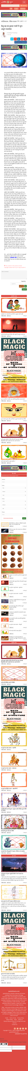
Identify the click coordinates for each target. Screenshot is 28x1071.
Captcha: (23, 281)
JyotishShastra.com (14, 1032)
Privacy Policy (20, 1018)
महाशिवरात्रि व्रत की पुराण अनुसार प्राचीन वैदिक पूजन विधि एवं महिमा (14, 809)
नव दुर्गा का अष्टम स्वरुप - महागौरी (8, 747)
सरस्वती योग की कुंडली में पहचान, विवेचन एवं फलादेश (13, 851)
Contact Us (14, 1024)
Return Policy (9, 1019)
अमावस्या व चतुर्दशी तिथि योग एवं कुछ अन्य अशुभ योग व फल (17, 600)
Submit (24, 289)
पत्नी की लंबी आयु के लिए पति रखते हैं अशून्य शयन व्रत (13, 334)
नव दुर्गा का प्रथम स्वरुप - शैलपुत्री (15, 624)
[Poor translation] (5, 1044)
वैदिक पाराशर (13, 21)
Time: (3, 498)
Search (23, 5)
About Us (20, 1019)
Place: (3, 512)
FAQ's (15, 1019)
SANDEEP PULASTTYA (21, 1034)
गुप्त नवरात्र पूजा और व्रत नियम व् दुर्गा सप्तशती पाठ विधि (13, 419)
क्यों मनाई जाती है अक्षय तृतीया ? (8, 461)
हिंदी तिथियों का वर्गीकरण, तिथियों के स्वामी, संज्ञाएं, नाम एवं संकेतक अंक (17, 523)
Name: (3, 479)
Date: (3, 485)
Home (6, 1018)
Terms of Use (13, 1018)
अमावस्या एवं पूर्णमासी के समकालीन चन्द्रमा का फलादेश (17, 612)
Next (24, 518)
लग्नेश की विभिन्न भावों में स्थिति (8, 682)
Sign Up (23, 8)
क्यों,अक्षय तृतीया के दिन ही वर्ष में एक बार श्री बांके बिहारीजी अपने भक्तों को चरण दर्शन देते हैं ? (12, 440)
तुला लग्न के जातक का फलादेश (8, 974)
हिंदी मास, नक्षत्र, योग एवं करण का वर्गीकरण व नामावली (17, 530)
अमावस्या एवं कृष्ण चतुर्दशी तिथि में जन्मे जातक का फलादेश (12, 874)
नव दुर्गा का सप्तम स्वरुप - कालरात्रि (16, 593)
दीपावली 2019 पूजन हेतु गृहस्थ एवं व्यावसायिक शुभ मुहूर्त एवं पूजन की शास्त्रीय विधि (17, 637)
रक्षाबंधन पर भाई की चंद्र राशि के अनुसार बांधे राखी (12, 314)
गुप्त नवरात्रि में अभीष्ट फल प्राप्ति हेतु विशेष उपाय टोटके (13, 399)
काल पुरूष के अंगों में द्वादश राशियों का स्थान (10, 901)
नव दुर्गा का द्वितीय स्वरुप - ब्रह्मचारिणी (9, 788)
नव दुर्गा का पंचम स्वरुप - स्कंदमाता (8, 768)
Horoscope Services (8, 518)
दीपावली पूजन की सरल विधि (7, 831)
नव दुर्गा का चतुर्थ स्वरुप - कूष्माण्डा (15, 587)
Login (16, 8)
